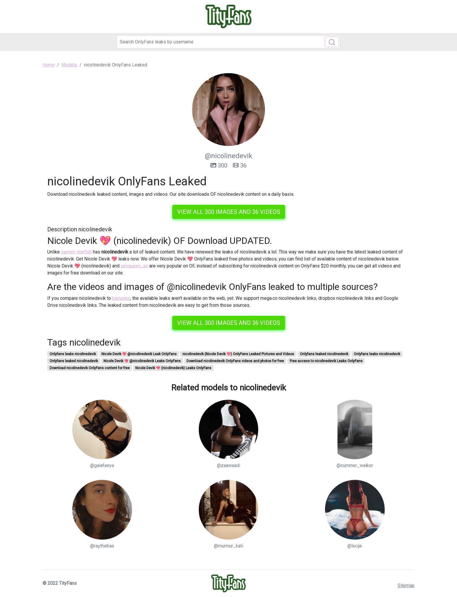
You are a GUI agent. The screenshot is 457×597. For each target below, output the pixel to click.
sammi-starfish (76, 252)
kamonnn (121, 298)
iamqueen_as (134, 266)
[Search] (228, 42)
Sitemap (406, 585)
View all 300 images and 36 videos (228, 211)
